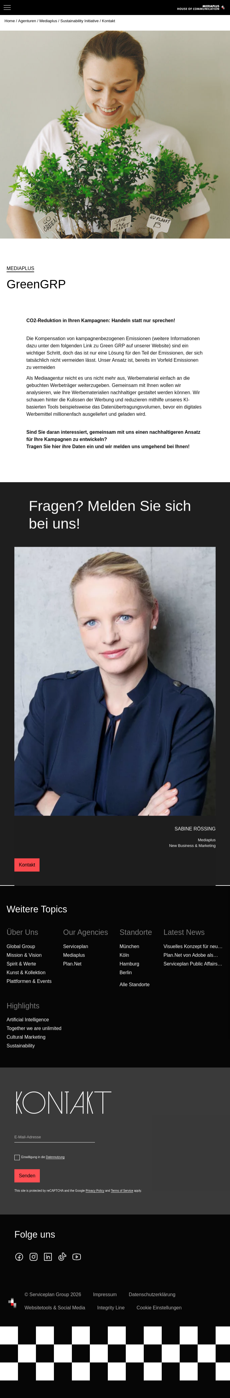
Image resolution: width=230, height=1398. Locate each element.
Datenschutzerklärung (152, 1303)
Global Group (21, 955)
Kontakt (27, 873)
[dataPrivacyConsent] (17, 1167)
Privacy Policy (95, 1200)
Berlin (125, 982)
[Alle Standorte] (134, 994)
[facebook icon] (19, 1266)
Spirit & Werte (21, 973)
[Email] (54, 1148)
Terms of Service (122, 1200)
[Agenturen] (27, 21)
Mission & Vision (24, 964)
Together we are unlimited (34, 1038)
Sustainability (21, 1055)
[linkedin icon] (48, 1266)
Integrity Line (111, 1317)
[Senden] (27, 1185)
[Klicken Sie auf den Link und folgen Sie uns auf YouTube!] (76, 1266)
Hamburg (129, 973)
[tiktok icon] (62, 1266)
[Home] (10, 21)
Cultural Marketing (26, 1046)
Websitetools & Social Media (55, 1317)
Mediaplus (74, 964)
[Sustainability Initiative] (80, 21)
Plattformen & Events (29, 990)
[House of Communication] (12, 1312)
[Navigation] (7, 7)
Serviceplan (75, 955)
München (129, 955)
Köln (124, 964)
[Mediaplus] (48, 21)
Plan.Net (72, 973)
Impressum (105, 1303)
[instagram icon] (33, 1266)
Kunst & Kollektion (26, 982)
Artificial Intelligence (28, 1029)
